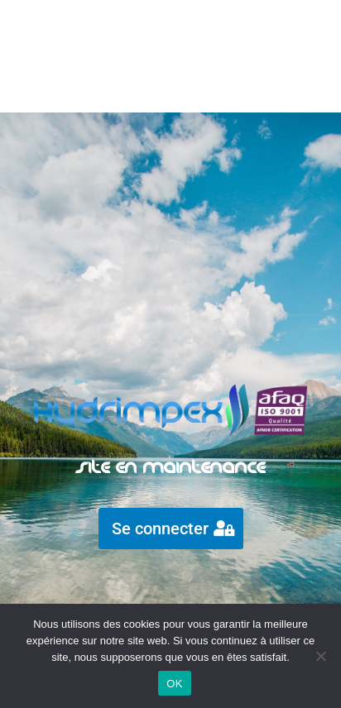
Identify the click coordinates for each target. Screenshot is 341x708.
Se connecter (160, 528)
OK (174, 683)
